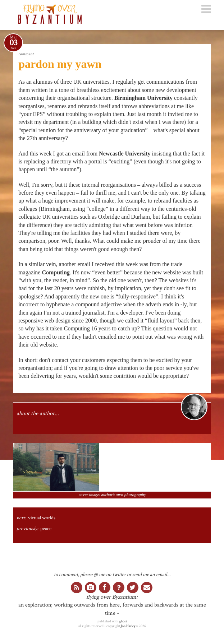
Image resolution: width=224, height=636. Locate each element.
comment (25, 54)
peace (45, 528)
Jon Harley (128, 626)
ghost (123, 621)
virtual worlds (41, 518)
